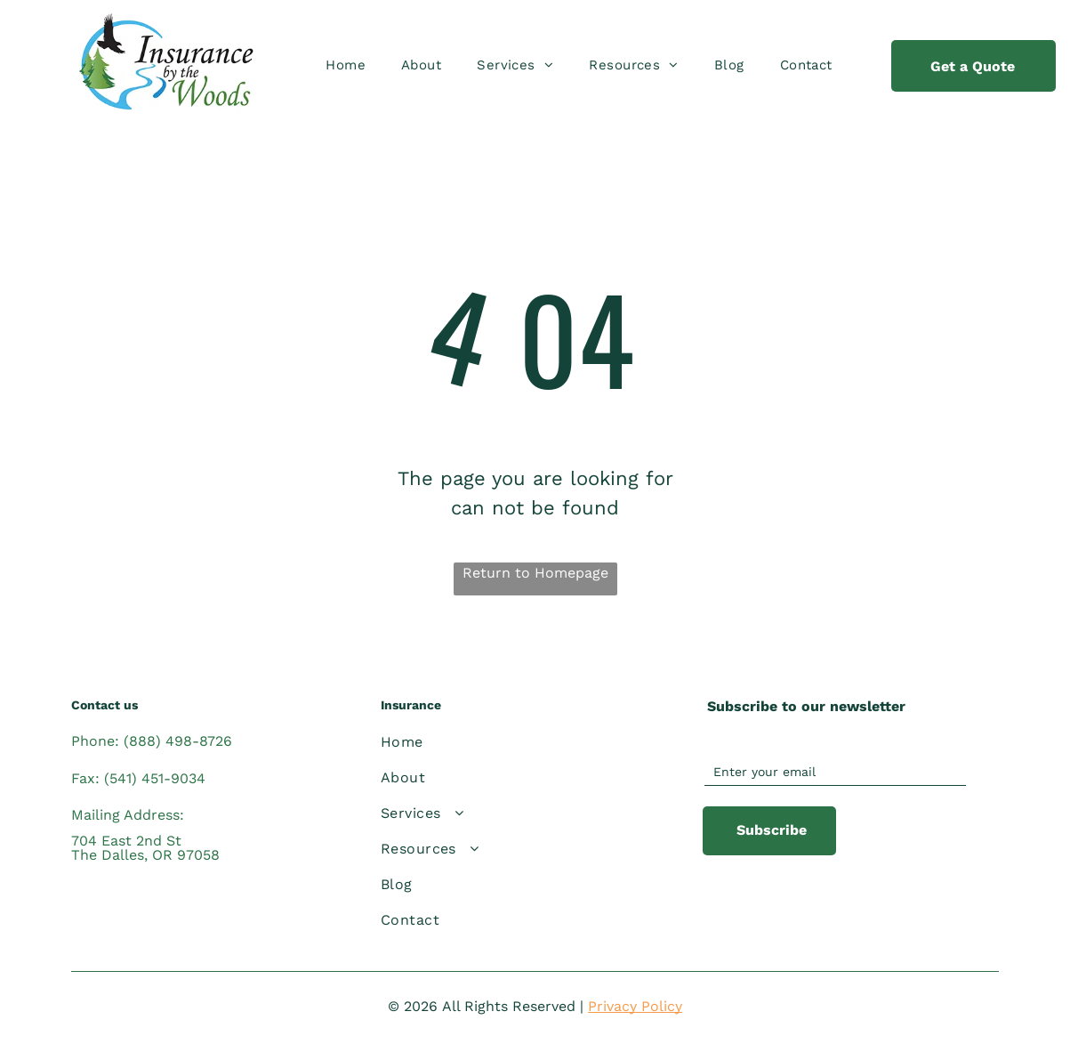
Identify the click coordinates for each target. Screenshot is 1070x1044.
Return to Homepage (535, 572)
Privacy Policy (635, 1006)
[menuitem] (345, 65)
